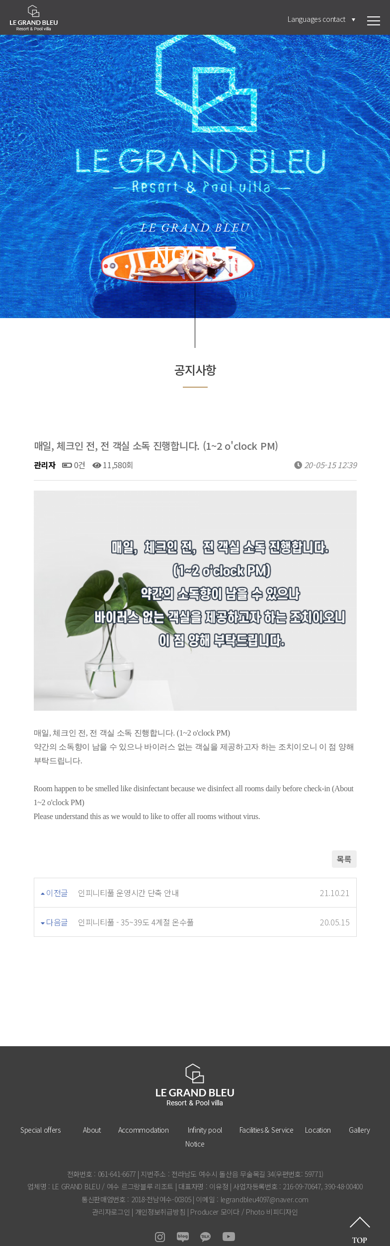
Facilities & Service (266, 1113)
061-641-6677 (117, 1157)
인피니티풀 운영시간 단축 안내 (128, 876)
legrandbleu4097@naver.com (265, 1182)
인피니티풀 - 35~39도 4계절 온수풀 (136, 905)
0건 (73, 465)
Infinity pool (205, 1113)
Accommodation (143, 1113)
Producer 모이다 (214, 1195)
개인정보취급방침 (160, 1195)
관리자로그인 (111, 1195)
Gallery (359, 1113)
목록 (344, 842)
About (92, 1113)
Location (318, 1113)
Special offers (40, 1113)
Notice (194, 1127)
